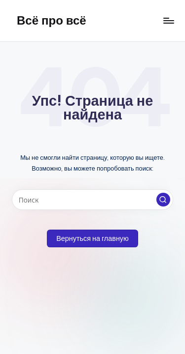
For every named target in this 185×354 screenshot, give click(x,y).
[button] (163, 199)
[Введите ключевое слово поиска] (92, 199)
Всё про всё (51, 20)
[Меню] (168, 20)
